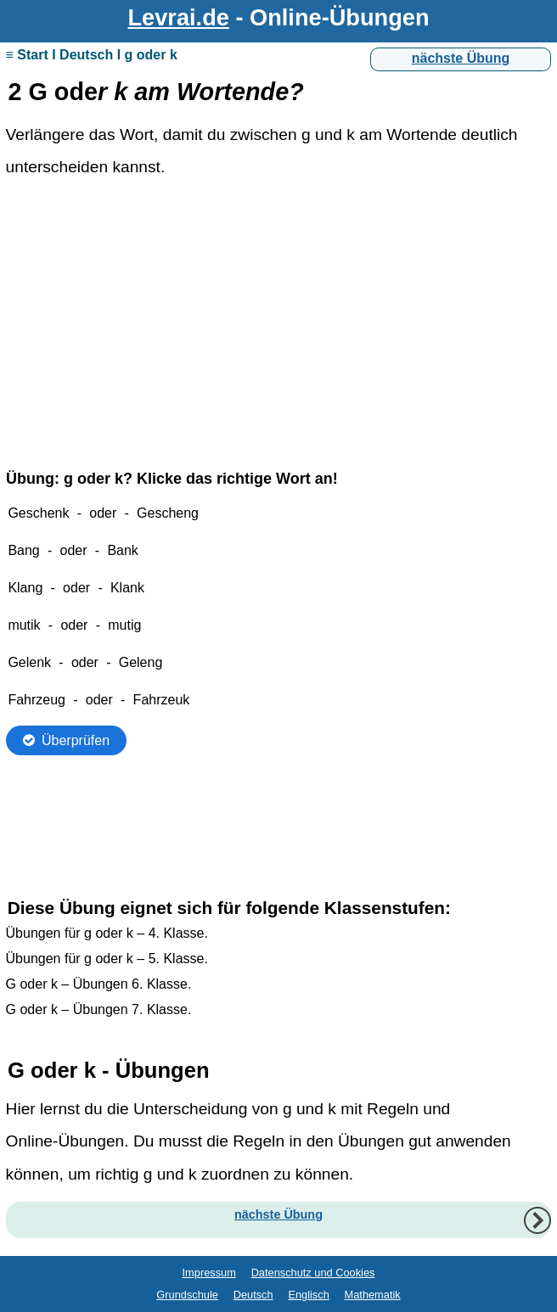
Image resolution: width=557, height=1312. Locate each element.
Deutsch (253, 1294)
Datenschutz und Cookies (313, 1272)
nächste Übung (461, 58)
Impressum (209, 1272)
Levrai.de (178, 17)
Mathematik (373, 1294)
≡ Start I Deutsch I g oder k (91, 55)
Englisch (308, 1294)
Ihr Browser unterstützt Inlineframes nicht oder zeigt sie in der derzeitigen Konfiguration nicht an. (279, 668)
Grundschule (187, 1294)
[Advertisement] (279, 321)
